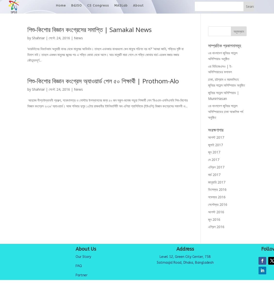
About (138, 6)
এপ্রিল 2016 (216, 227)
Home (61, 6)
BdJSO (76, 6)
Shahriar (38, 38)
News (78, 38)
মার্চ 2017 (214, 175)
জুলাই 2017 (215, 145)
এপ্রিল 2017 (216, 167)
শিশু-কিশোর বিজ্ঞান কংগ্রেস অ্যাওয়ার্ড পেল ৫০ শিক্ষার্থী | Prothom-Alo (103, 81)
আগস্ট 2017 (216, 137)
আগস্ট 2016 (216, 212)
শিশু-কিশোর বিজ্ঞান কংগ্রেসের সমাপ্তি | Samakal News (89, 29)
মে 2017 (213, 160)
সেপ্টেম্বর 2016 (217, 204)
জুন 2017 (214, 152)
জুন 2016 (214, 219)
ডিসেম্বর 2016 (217, 189)
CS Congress (98, 6)
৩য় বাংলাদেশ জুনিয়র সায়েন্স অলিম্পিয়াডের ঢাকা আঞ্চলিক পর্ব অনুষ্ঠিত (225, 112)
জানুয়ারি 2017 (216, 182)
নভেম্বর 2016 (217, 197)
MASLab (121, 6)
